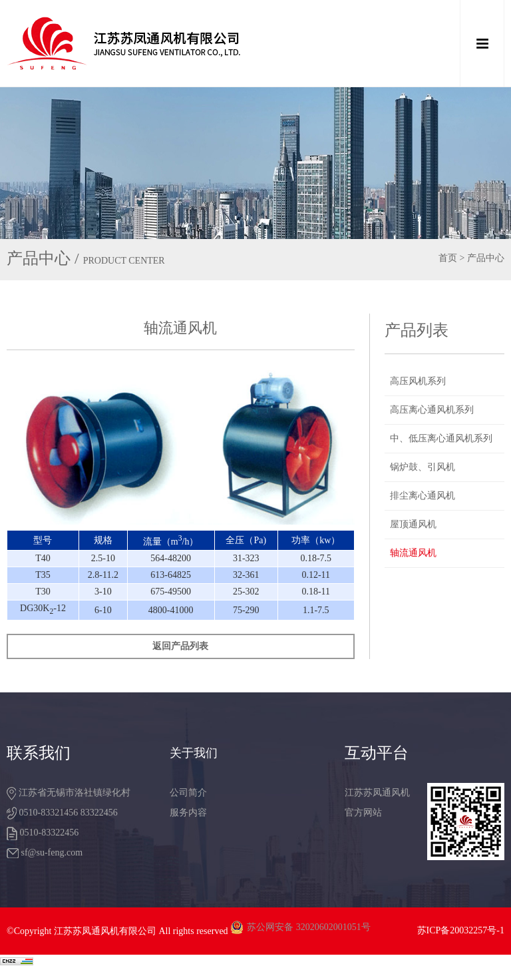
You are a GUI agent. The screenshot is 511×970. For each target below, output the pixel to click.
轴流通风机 (413, 553)
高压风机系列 (418, 381)
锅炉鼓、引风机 (422, 467)
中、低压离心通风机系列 (441, 438)
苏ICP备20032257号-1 (460, 930)
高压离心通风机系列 (432, 410)
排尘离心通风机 (422, 496)
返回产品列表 (180, 646)
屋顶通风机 (413, 524)
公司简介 (188, 793)
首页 (447, 258)
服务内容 (188, 813)
